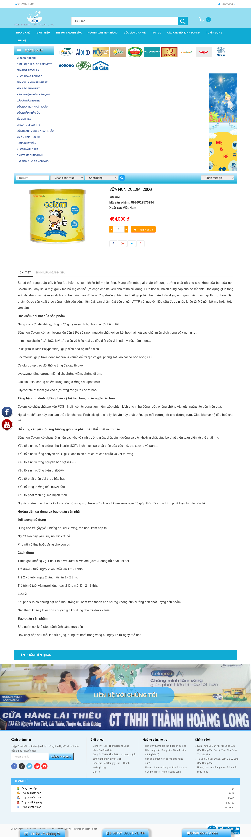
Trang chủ (23, 32)
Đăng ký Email (61, 756)
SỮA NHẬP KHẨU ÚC (28, 112)
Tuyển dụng (214, 32)
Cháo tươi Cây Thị (28, 125)
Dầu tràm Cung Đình (30, 155)
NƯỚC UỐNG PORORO (29, 76)
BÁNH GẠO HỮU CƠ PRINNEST (34, 64)
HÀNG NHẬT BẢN (26, 143)
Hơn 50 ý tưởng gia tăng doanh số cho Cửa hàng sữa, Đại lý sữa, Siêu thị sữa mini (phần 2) (165, 750)
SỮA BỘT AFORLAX (28, 70)
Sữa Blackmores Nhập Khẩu (35, 131)
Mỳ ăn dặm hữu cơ (28, 137)
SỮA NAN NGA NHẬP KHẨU (32, 106)
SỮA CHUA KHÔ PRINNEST (32, 82)
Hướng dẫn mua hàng (102, 32)
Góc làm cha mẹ (135, 32)
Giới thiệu (43, 32)
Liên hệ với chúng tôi (125, 695)
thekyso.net (91, 829)
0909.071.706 (134, 833)
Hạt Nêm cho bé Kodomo (33, 161)
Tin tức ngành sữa (69, 32)
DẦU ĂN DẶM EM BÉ (28, 100)
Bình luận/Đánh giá (50, 272)
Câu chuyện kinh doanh (183, 32)
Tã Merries (24, 119)
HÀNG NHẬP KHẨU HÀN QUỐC (34, 94)
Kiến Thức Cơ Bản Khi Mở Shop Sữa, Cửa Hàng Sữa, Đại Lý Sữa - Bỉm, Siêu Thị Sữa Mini (217, 750)
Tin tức (156, 32)
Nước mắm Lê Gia (27, 149)
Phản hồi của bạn (202, 833)
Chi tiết (25, 272)
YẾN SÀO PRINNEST (28, 88)
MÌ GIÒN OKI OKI (26, 58)
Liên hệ (21, 40)
